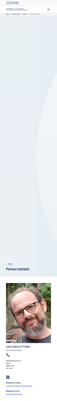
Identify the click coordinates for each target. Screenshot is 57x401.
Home (7, 14)
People (25, 14)
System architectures (14, 394)
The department (15, 14)
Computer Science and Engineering (19, 386)
